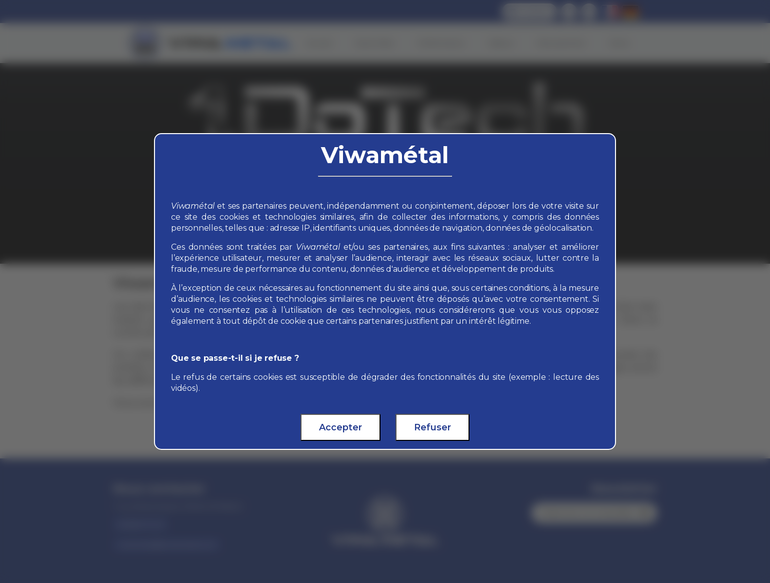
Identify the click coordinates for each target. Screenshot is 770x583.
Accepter (340, 427)
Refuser (432, 427)
